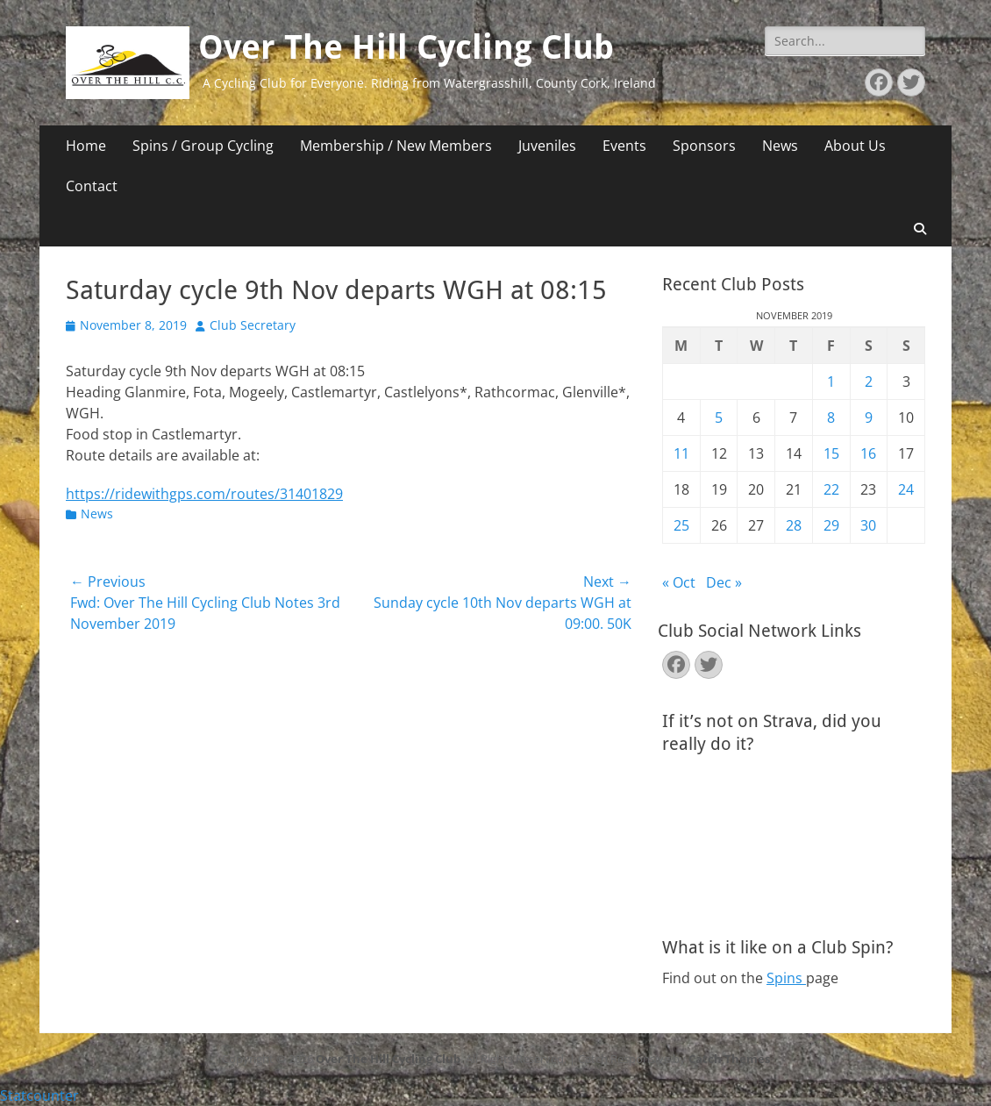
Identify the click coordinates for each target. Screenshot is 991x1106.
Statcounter (39, 1095)
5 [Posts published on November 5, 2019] (719, 417)
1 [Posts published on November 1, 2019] (831, 381)
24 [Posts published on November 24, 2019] (906, 489)
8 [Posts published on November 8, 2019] (831, 417)
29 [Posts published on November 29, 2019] (831, 525)
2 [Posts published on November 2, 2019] (869, 381)
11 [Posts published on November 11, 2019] (681, 453)
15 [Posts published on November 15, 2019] (831, 453)
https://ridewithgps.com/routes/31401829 (204, 493)
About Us (855, 145)
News (780, 145)
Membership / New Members (396, 145)
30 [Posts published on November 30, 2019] (868, 525)
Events (624, 145)
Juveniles (547, 145)
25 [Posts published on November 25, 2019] (681, 525)
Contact (92, 186)
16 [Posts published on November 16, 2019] (868, 453)
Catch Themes (729, 1059)
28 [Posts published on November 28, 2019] (794, 525)
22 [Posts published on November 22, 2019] (831, 489)
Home (86, 145)
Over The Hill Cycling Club (406, 47)
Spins (786, 978)
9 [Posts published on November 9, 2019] (869, 417)
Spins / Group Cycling (203, 145)
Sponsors (704, 145)
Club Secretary (253, 325)
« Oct (678, 582)
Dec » (724, 582)
